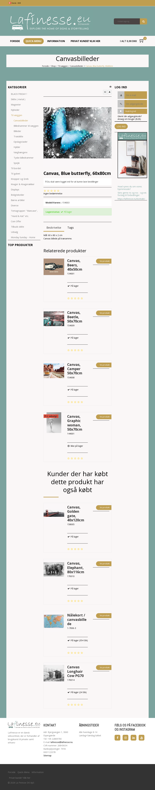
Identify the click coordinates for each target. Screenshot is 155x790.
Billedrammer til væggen (26, 125)
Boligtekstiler (17, 194)
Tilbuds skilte (17, 226)
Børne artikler (18, 200)
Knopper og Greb (20, 178)
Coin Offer (16, 221)
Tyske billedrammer (24, 157)
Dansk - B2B (15, 3)
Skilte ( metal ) (18, 99)
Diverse (14, 205)
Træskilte (18, 136)
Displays (15, 189)
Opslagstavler (21, 141)
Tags (70, 227)
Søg (143, 21)
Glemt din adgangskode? (130, 116)
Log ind (121, 126)
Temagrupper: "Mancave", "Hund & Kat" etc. (24, 213)
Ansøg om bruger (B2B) (129, 119)
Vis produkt (105, 261)
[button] (105, 92)
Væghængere (20, 152)
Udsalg (14, 231)
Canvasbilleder (21, 120)
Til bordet (16, 168)
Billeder (17, 131)
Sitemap (47, 755)
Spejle (17, 162)
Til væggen (16, 115)
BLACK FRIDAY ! (19, 93)
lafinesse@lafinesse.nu (62, 742)
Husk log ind (130, 111)
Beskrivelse (53, 227)
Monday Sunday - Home (23, 237)
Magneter (16, 104)
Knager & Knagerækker (23, 184)
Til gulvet (15, 173)
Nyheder (15, 109)
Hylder (17, 147)
